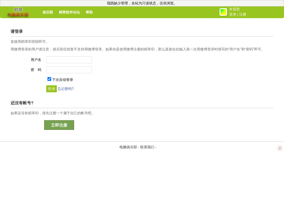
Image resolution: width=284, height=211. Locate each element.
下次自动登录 (62, 80)
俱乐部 (47, 12)
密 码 (36, 70)
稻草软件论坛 (69, 12)
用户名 (36, 60)
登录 (232, 14)
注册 (242, 14)
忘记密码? (66, 89)
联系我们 (147, 147)
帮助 (89, 12)
